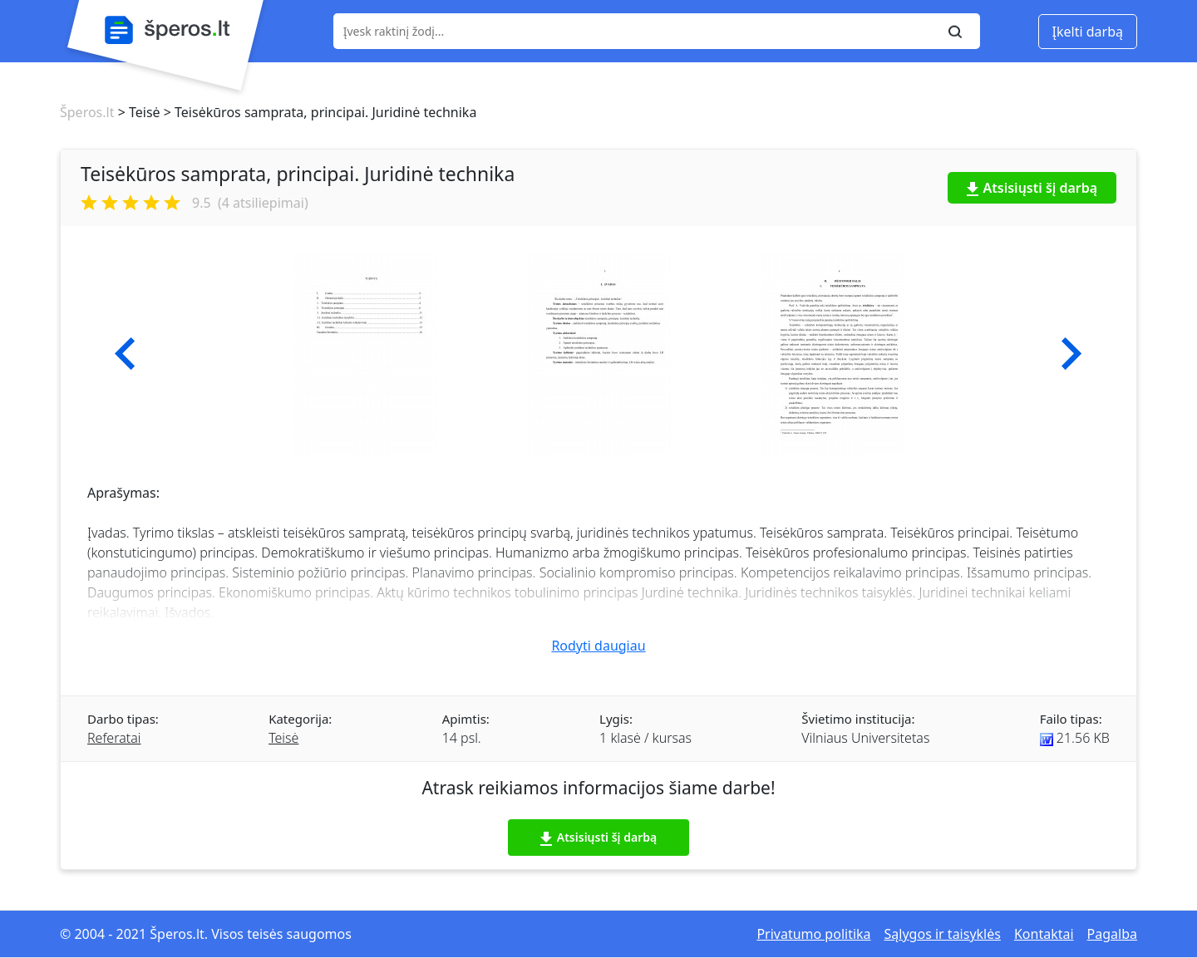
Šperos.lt (87, 112)
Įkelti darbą (1087, 31)
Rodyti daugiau (598, 645)
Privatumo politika (813, 934)
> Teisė (137, 112)
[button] (125, 354)
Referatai (113, 738)
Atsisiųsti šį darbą (1032, 188)
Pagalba (1112, 934)
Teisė (283, 738)
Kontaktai (1044, 934)
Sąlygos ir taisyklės (942, 934)
